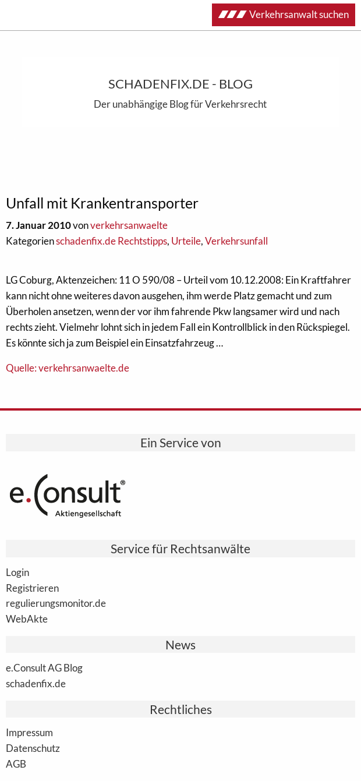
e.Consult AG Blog (44, 667)
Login (17, 572)
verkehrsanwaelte (129, 225)
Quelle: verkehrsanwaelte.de (67, 368)
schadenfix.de (36, 683)
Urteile (186, 241)
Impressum (29, 732)
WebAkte (27, 618)
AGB (16, 763)
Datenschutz (33, 748)
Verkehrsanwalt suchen (283, 14)
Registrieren (32, 587)
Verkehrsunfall (236, 241)
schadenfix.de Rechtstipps (111, 241)
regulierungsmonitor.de (56, 603)
